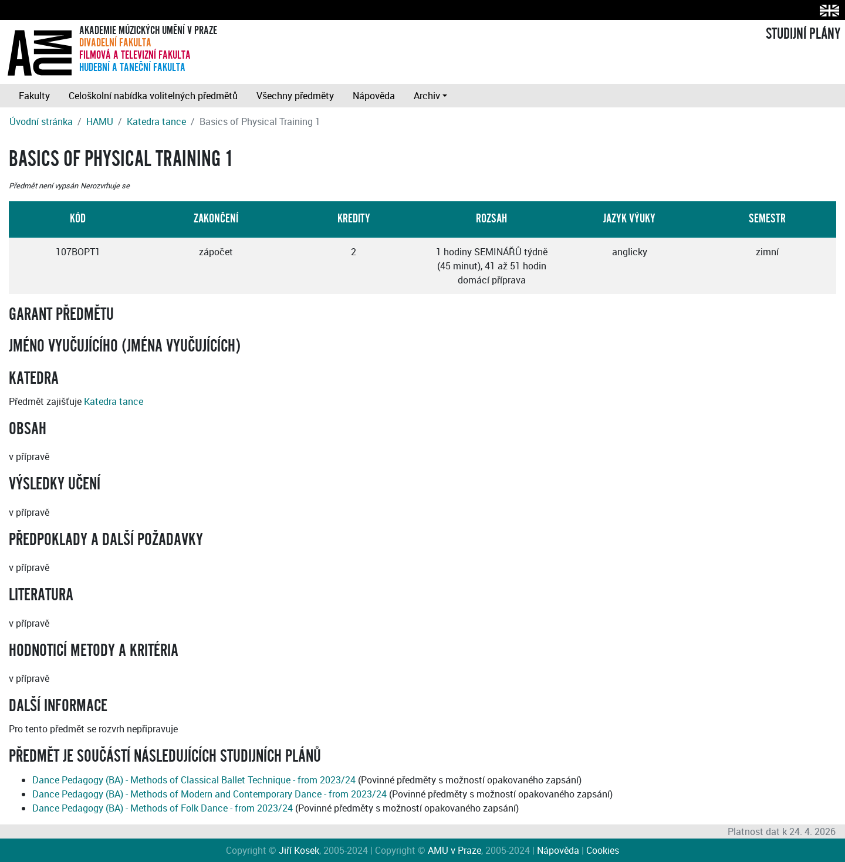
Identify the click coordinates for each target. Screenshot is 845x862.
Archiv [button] (427, 95)
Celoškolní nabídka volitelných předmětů (153, 95)
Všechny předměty (295, 95)
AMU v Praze (454, 850)
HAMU (99, 121)
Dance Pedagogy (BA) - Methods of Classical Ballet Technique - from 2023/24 (194, 779)
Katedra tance (156, 121)
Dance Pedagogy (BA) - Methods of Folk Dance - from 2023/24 (162, 808)
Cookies (602, 850)
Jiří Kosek (299, 850)
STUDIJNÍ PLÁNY (803, 34)
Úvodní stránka (41, 121)
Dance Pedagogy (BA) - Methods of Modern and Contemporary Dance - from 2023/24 (209, 793)
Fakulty (34, 95)
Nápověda (374, 95)
